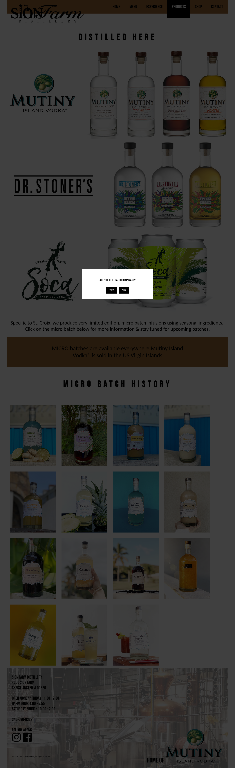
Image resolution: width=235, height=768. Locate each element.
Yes (111, 290)
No (124, 290)
